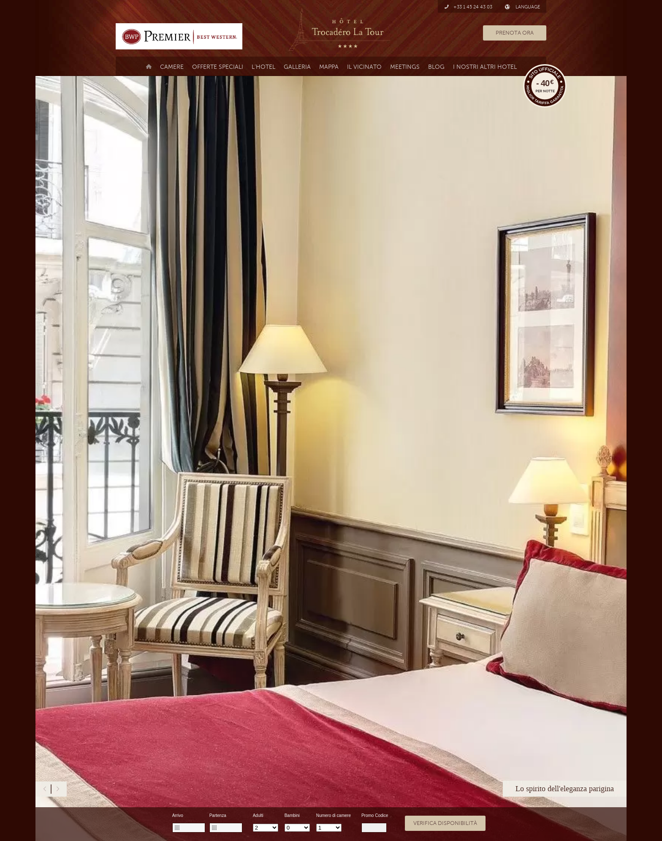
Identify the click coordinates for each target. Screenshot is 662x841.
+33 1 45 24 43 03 (468, 7)
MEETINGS (405, 67)
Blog (436, 67)
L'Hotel (263, 67)
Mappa (329, 67)
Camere (172, 67)
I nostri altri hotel (485, 67)
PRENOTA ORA (515, 33)
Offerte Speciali (217, 67)
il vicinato (364, 67)
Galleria (297, 67)
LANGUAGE (522, 7)
